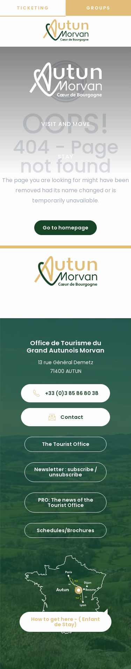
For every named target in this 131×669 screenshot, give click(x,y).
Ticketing (33, 8)
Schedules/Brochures (65, 530)
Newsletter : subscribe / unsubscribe (65, 472)
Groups (98, 8)
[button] (65, 124)
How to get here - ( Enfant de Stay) (65, 622)
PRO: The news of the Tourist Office (65, 502)
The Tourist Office (65, 444)
